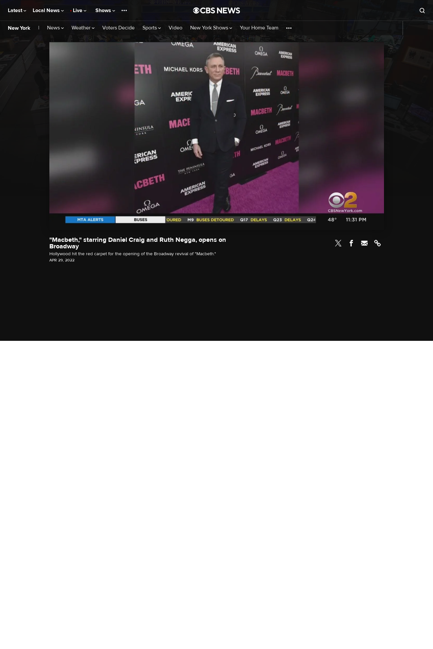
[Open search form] (422, 10)
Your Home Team (259, 28)
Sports (151, 28)
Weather (83, 28)
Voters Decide (118, 28)
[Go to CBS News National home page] (216, 10)
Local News (48, 10)
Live (79, 10)
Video (175, 28)
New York (19, 28)
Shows (105, 10)
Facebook (351, 243)
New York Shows (211, 28)
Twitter (338, 243)
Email (364, 243)
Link (377, 243)
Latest (17, 10)
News (55, 28)
